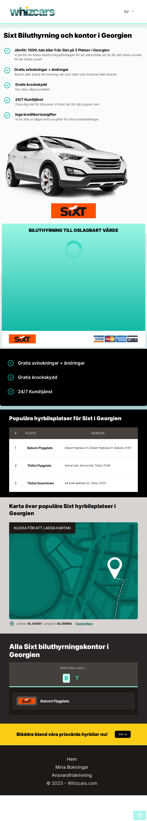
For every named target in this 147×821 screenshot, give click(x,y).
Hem (72, 759)
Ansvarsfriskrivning (72, 775)
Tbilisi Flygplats (39, 465)
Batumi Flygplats (40, 448)
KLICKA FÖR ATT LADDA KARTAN (42, 528)
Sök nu (122, 734)
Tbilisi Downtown (40, 483)
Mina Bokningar (71, 767)
